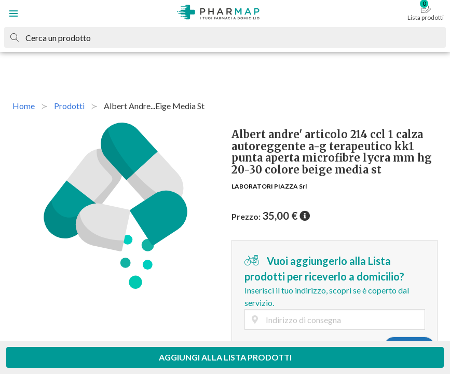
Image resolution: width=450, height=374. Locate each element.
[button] (13, 13)
